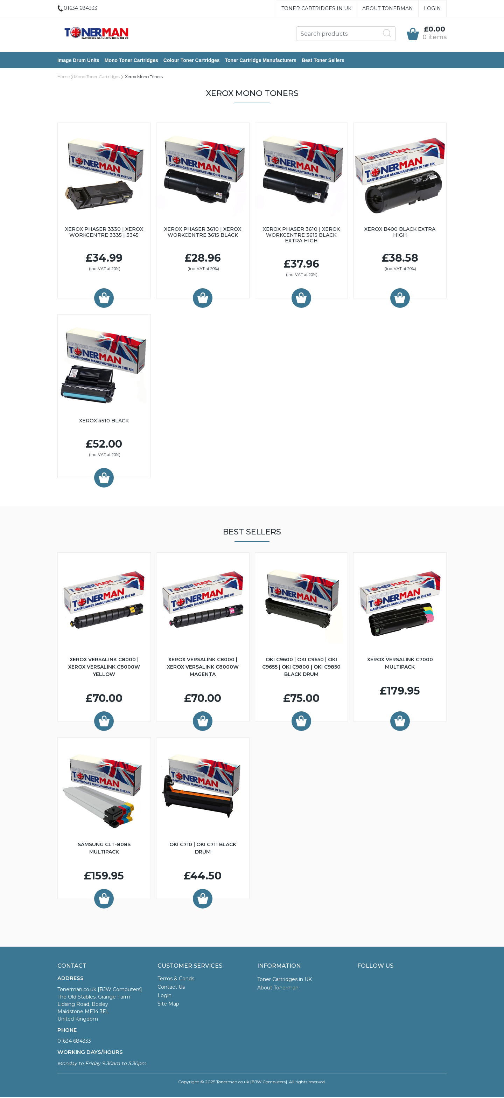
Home (63, 77)
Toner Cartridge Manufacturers (260, 60)
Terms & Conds (176, 979)
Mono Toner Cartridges (131, 60)
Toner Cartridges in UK (316, 8)
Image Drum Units (78, 60)
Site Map (168, 1004)
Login (432, 8)
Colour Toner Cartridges (191, 60)
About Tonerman (387, 8)
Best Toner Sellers (323, 60)
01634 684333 (74, 1041)
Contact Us (171, 988)
